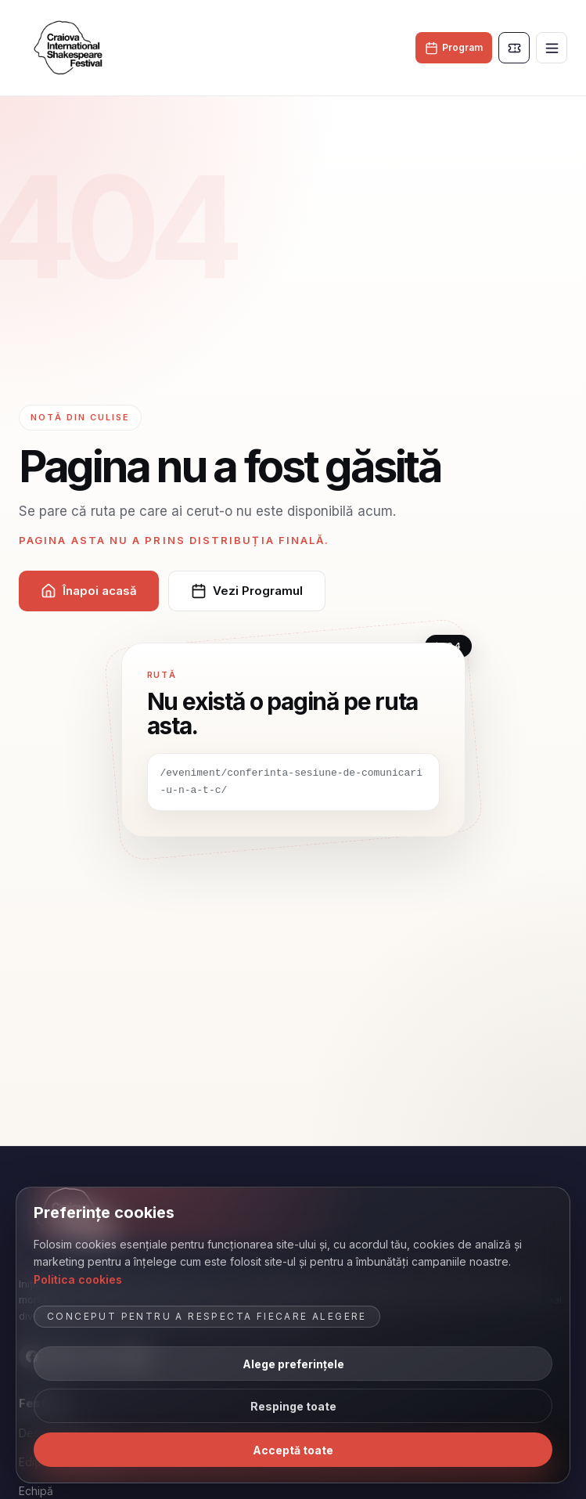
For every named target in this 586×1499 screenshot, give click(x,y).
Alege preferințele (293, 1364)
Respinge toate (293, 1406)
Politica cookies (78, 1279)
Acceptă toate (293, 1450)
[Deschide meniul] (551, 47)
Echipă (36, 1490)
